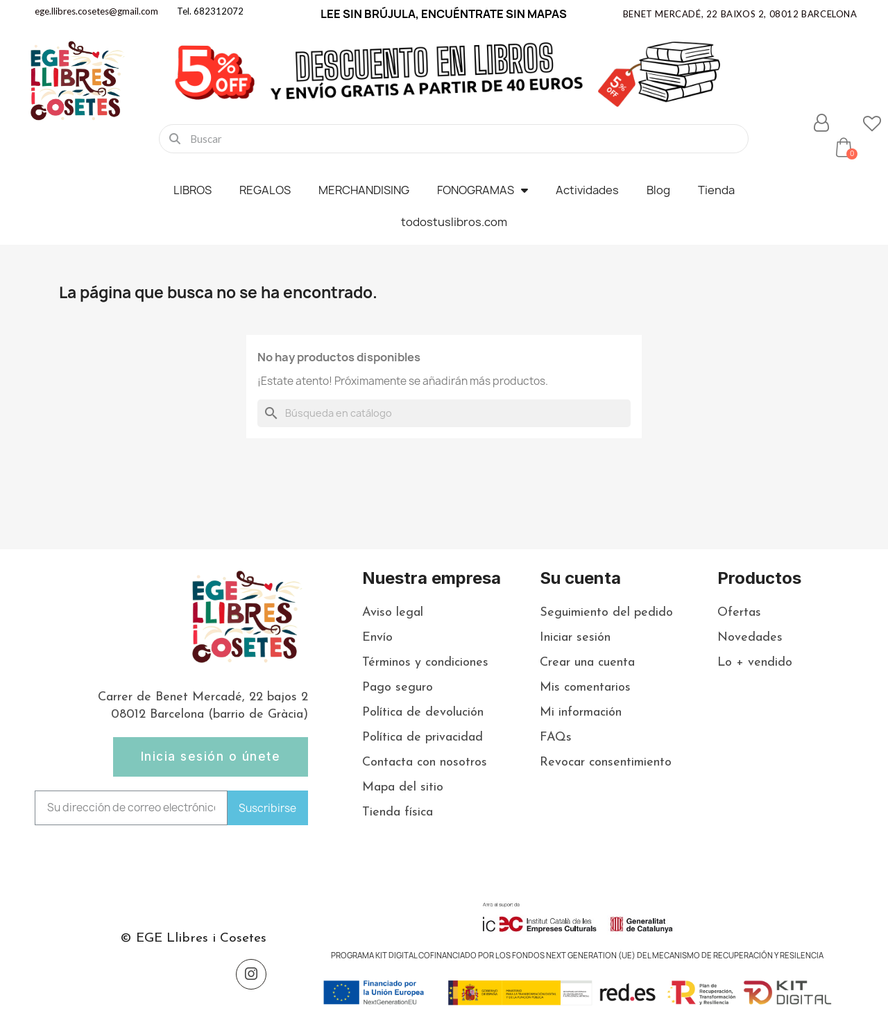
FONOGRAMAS (482, 190)
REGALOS (265, 190)
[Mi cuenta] (821, 123)
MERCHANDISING (363, 190)
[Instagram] (251, 974)
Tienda (716, 190)
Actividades (587, 190)
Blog (658, 190)
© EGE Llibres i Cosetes (193, 938)
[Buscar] (444, 413)
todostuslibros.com (454, 222)
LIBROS (192, 190)
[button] (843, 147)
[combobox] (453, 139)
